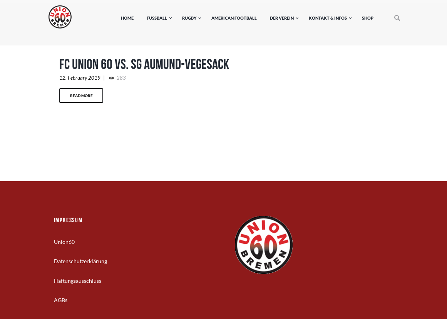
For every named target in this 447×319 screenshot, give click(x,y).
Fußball (157, 17)
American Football (234, 17)
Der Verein (282, 17)
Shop (367, 17)
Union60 (64, 241)
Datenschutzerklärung (80, 261)
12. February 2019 (79, 78)
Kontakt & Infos (328, 17)
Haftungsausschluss (77, 280)
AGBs (60, 300)
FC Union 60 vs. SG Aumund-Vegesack (144, 64)
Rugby (189, 17)
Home (127, 17)
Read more (81, 95)
